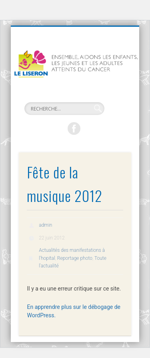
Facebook (74, 128)
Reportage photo (74, 258)
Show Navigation (113, 97)
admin (45, 225)
